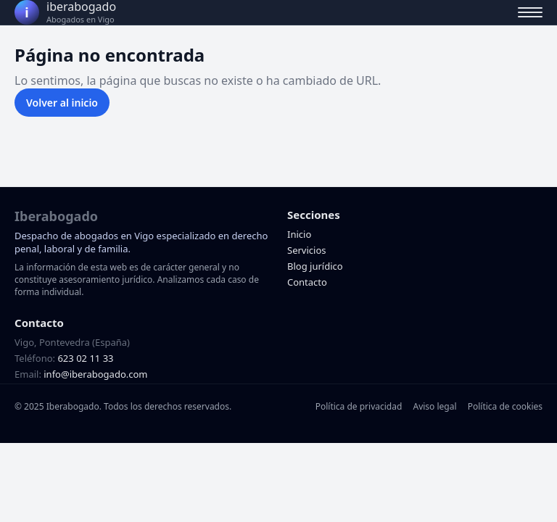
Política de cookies (505, 406)
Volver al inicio (62, 102)
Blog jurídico (315, 266)
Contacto (307, 282)
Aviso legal (434, 406)
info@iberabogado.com (95, 374)
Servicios (306, 250)
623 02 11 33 (85, 358)
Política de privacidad (359, 406)
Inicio (299, 234)
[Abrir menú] (530, 12)
